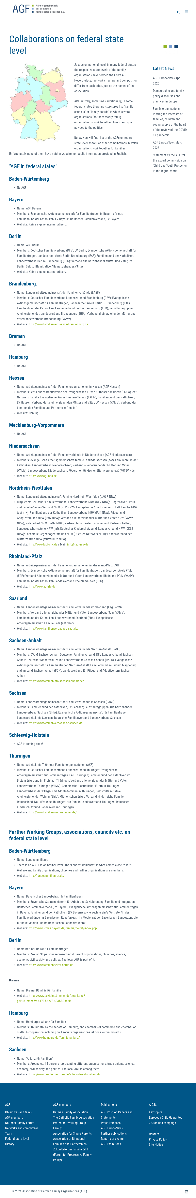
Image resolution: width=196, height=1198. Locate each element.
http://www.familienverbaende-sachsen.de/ (56, 723)
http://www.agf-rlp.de (42, 586)
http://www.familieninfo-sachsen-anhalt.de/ (56, 681)
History (9, 1144)
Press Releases (111, 1123)
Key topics (155, 1112)
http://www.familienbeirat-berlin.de (51, 965)
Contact (154, 1134)
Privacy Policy (158, 1139)
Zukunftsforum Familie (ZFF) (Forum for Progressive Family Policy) (72, 1154)
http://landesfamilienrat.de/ (46, 876)
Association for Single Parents (72, 1133)
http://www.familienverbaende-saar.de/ (53, 628)
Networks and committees (21, 1128)
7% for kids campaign (162, 1123)
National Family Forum (19, 1123)
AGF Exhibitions (111, 1144)
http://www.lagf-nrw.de (43, 544)
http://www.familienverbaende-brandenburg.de (58, 324)
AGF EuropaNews (112, 1128)
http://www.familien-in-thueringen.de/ (53, 812)
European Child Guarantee (165, 1117)
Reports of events (112, 1139)
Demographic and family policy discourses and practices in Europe (168, 96)
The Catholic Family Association (73, 1117)
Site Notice (156, 1144)
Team (8, 1133)
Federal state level (17, 1139)
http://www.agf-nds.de (43, 476)
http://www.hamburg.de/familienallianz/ (54, 1037)
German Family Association (70, 1112)
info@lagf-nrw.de (78, 544)
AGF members (14, 1117)
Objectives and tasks (18, 1112)
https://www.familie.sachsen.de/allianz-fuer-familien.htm (65, 1074)
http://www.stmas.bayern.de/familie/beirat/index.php (63, 928)
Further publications (114, 1133)
